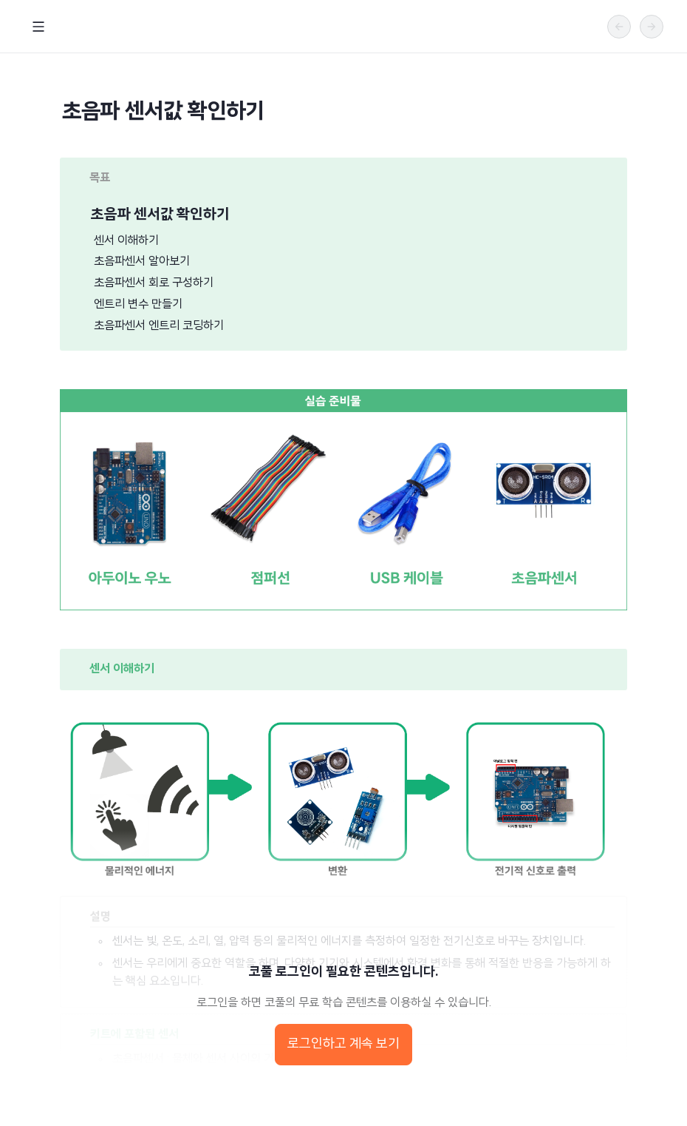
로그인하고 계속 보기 (343, 1044)
